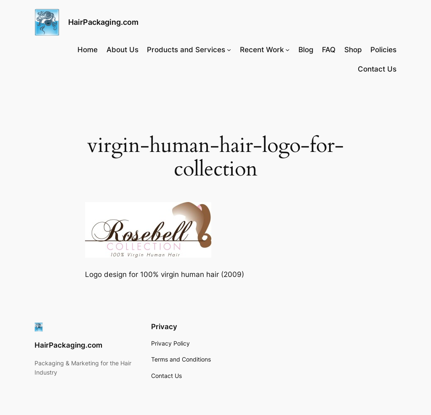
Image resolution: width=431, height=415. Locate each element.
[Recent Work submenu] (287, 50)
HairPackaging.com (103, 22)
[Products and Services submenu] (229, 50)
